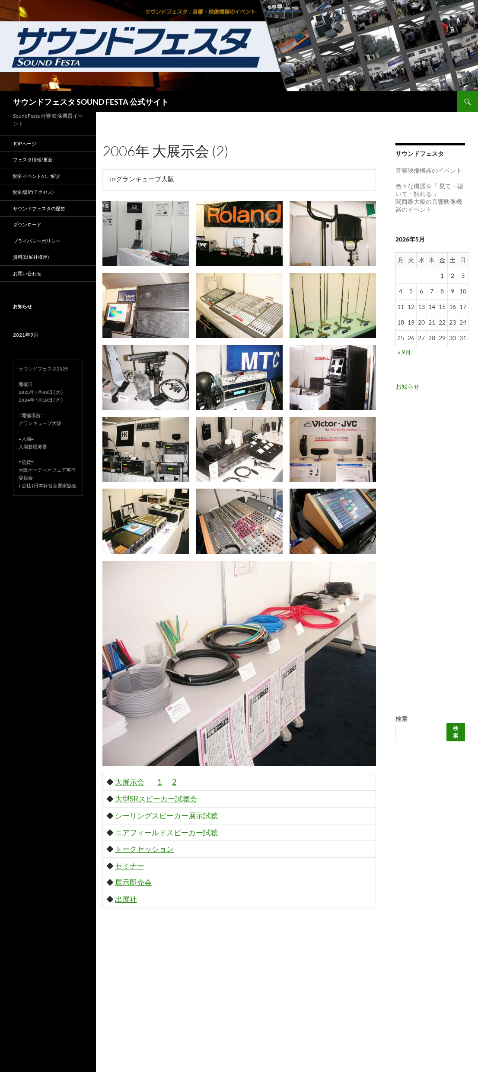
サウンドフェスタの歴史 (39, 208)
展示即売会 (133, 882)
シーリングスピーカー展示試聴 (166, 815)
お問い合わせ (27, 273)
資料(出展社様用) (31, 257)
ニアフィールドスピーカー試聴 (166, 832)
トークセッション (144, 848)
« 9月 (404, 352)
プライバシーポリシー (37, 241)
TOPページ (24, 143)
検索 (401, 718)
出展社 (126, 899)
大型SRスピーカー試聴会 (156, 798)
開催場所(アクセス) (33, 192)
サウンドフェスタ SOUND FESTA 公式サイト (91, 101)
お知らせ (407, 386)
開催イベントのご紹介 (37, 176)
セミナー (129, 865)
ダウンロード (27, 224)
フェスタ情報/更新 (33, 159)
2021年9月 (25, 335)
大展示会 (129, 781)
